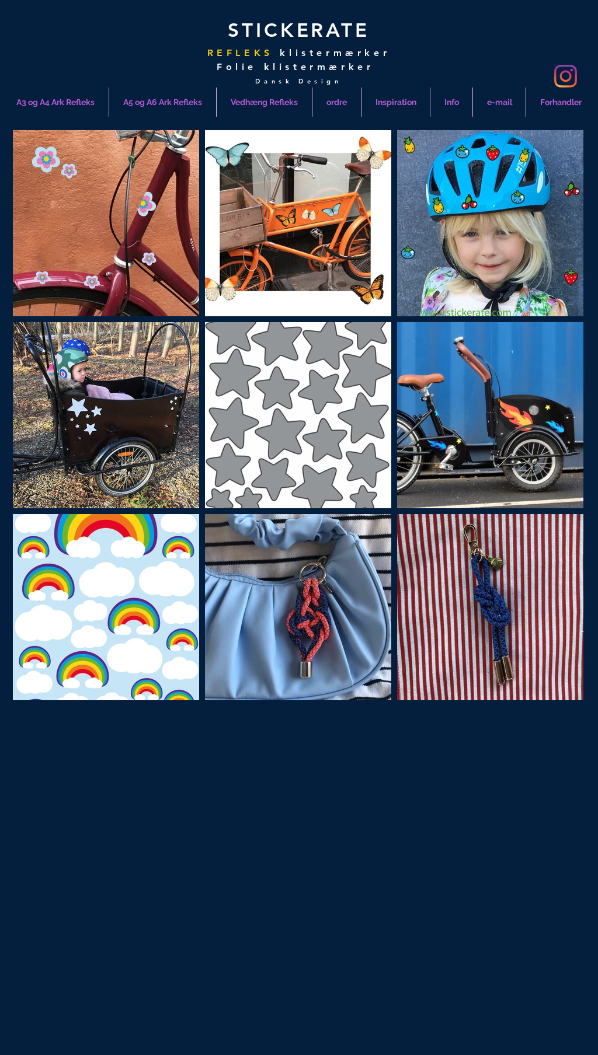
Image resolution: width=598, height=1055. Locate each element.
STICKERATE (299, 29)
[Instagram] (565, 76)
